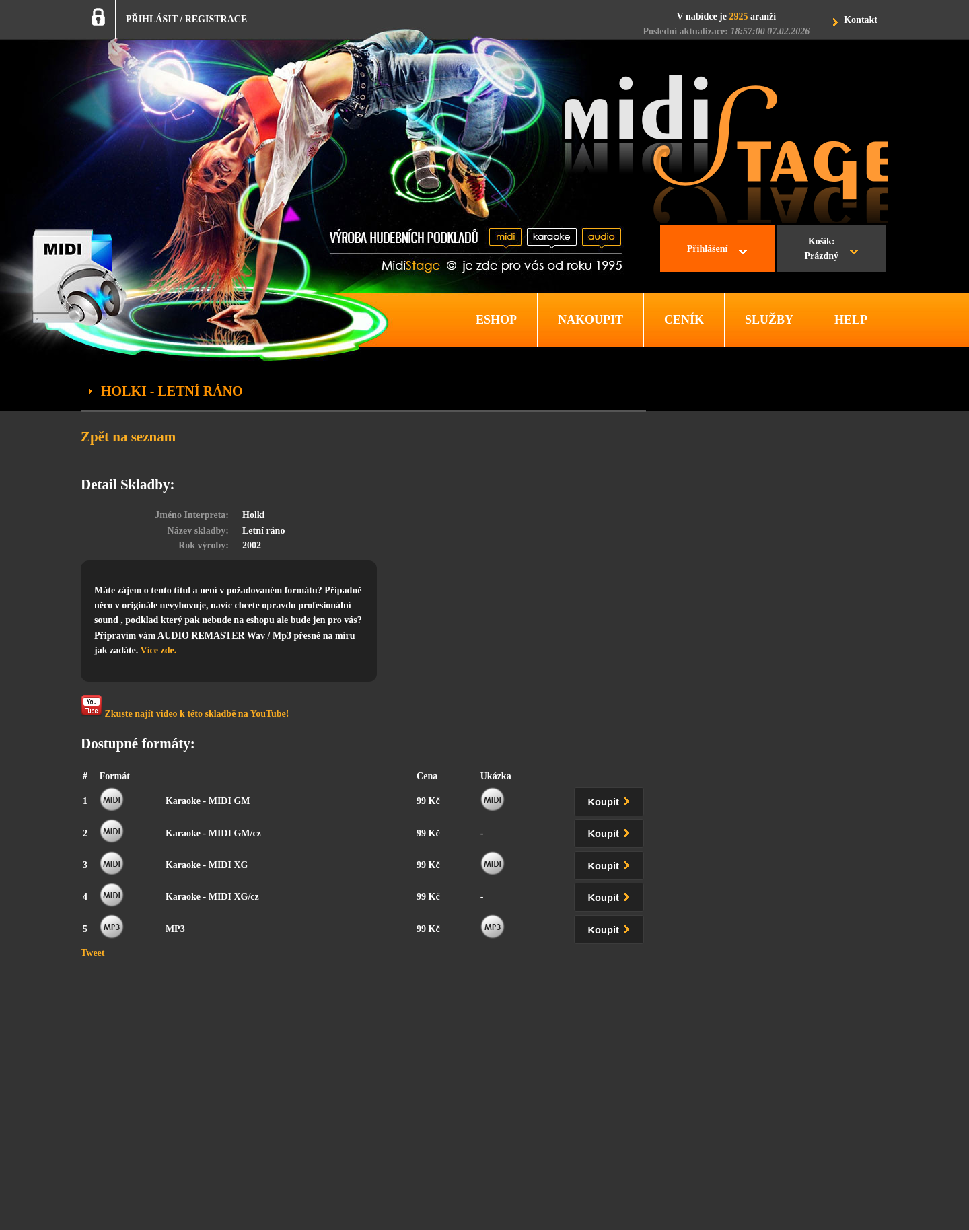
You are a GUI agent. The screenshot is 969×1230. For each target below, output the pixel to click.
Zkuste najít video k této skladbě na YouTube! (185, 707)
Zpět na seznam (128, 437)
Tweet (93, 953)
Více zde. (159, 650)
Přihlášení (707, 249)
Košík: (821, 250)
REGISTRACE (216, 19)
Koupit (611, 799)
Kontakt (860, 20)
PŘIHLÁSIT (152, 19)
